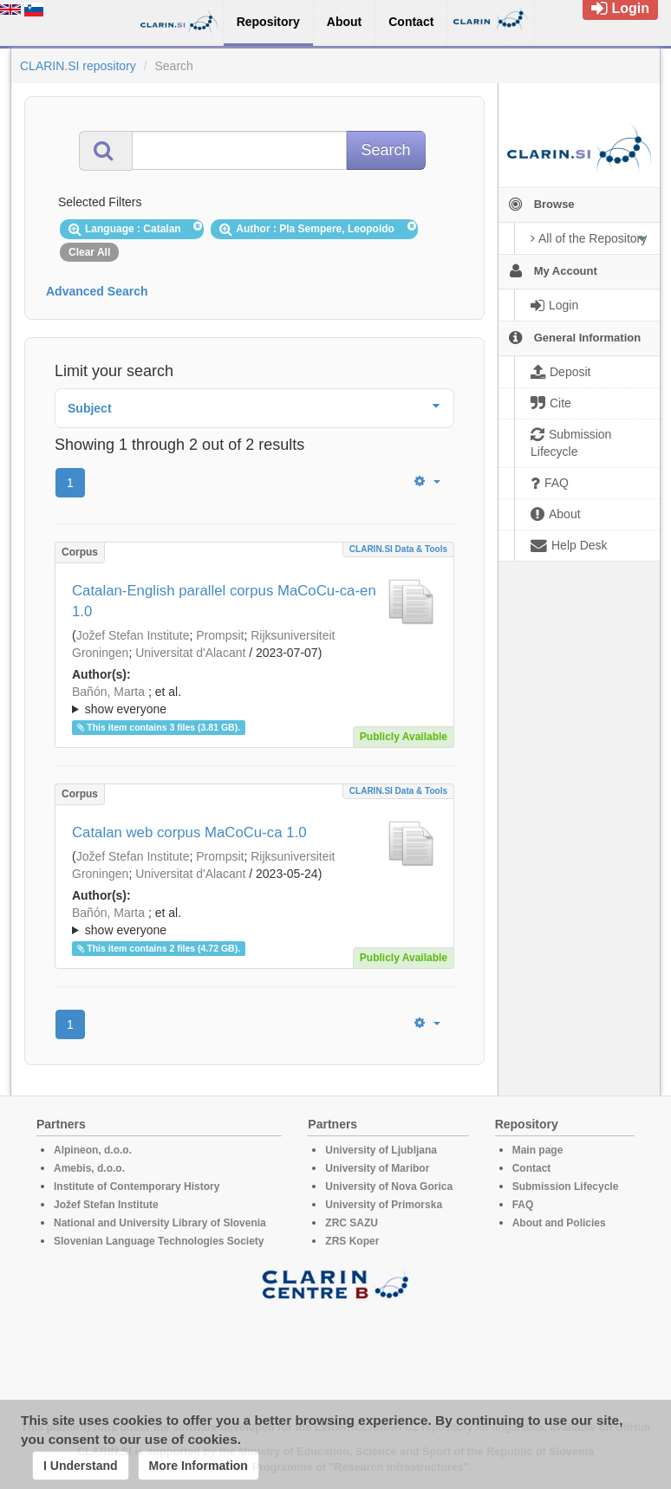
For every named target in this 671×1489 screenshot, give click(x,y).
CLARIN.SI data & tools (398, 549)
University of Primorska (383, 1205)
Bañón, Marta (108, 692)
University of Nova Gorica (389, 1186)
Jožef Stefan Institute (133, 635)
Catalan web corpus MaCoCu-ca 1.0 (189, 832)
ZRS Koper (352, 1241)
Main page (538, 1150)
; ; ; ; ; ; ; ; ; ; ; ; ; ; (254, 700)
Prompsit (220, 635)
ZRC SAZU (351, 1223)
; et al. (254, 701)
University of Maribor (377, 1168)
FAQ (523, 1205)
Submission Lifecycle (565, 1186)
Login (620, 8)
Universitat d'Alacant (190, 653)
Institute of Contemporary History (136, 1186)
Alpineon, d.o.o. (93, 1150)
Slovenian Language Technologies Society (159, 1241)
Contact (531, 1168)
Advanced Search (97, 291)
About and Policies (559, 1223)
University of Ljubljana (381, 1150)
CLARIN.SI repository (78, 66)
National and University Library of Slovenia (160, 1223)
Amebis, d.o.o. (89, 1168)
